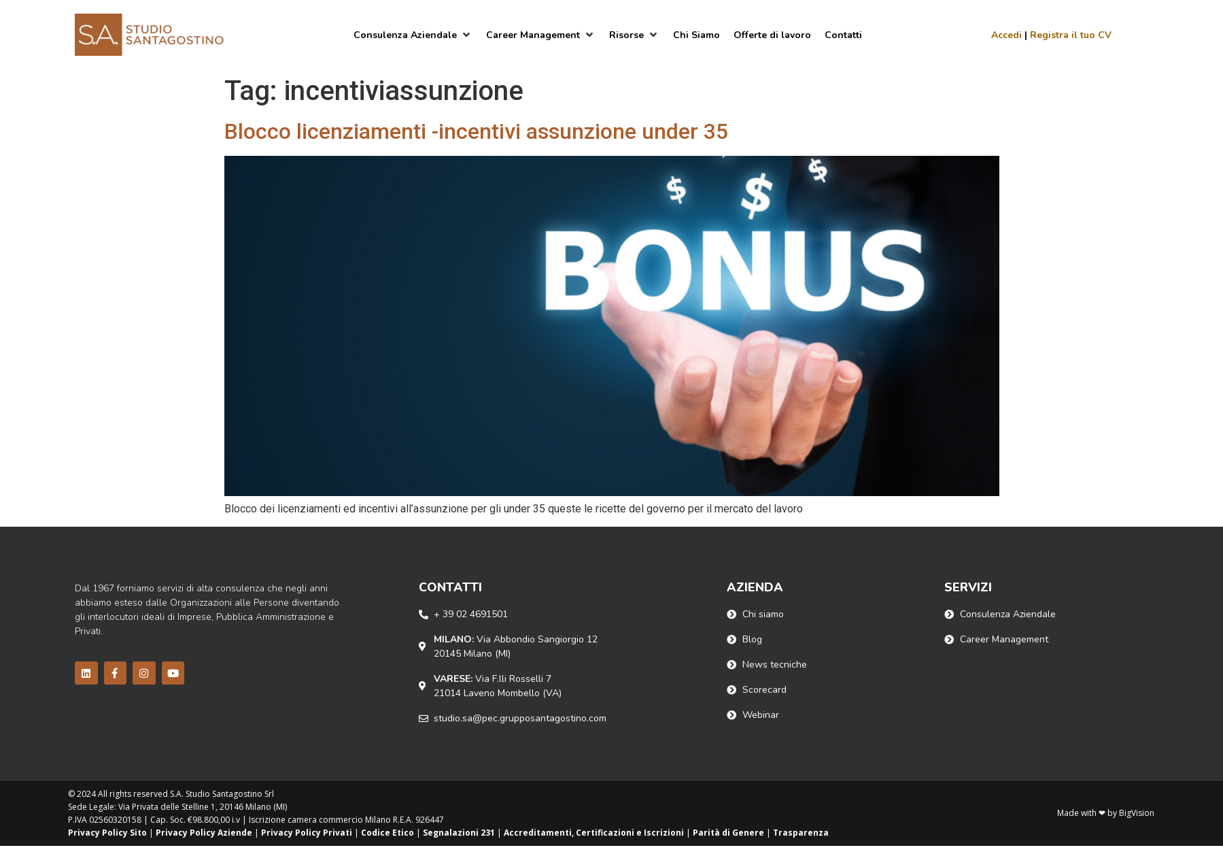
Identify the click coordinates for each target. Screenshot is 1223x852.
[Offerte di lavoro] (772, 35)
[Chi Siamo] (696, 35)
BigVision (1136, 813)
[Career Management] (540, 35)
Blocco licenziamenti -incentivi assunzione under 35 (476, 131)
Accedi (1006, 35)
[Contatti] (843, 35)
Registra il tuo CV (1071, 35)
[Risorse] (634, 35)
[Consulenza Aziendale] (413, 35)
